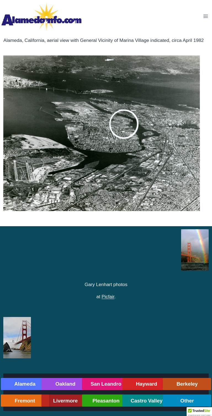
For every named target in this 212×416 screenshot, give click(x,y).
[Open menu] (205, 16)
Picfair (108, 296)
